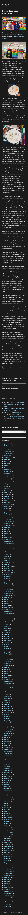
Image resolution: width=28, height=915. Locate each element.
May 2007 (6, 860)
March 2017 (7, 654)
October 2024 (7, 479)
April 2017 (6, 652)
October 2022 (7, 523)
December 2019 (8, 589)
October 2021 (7, 547)
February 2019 (7, 609)
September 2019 (8, 595)
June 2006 (6, 881)
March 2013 (7, 745)
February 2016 (7, 679)
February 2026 (8, 448)
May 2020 (6, 580)
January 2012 (7, 770)
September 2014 (8, 712)
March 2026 (7, 446)
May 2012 (6, 764)
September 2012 (8, 757)
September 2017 (8, 642)
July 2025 (6, 461)
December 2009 (8, 815)
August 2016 (7, 667)
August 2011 (7, 780)
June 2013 (6, 739)
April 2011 (6, 788)
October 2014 (7, 710)
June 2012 (6, 763)
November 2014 (8, 708)
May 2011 (6, 786)
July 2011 (6, 782)
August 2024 (7, 483)
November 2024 (8, 477)
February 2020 (8, 586)
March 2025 (7, 469)
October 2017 (7, 640)
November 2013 (8, 729)
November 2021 (8, 545)
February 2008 (8, 844)
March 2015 (7, 700)
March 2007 (7, 864)
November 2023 (8, 500)
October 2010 (7, 798)
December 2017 (8, 636)
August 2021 (7, 551)
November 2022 (8, 521)
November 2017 (8, 638)
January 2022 (7, 541)
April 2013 (6, 743)
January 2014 (7, 726)
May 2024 (6, 488)
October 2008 (7, 833)
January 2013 (7, 749)
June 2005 (6, 904)
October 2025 (7, 455)
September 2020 (8, 572)
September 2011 (8, 778)
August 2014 (7, 714)
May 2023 (6, 510)
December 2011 (8, 772)
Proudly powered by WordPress (15, 912)
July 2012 (6, 761)
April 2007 (6, 862)
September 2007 (8, 854)
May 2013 (6, 741)
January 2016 (7, 681)
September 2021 (8, 549)
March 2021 (7, 560)
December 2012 (8, 751)
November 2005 (8, 895)
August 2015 (7, 691)
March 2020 (7, 584)
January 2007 (7, 868)
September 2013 (8, 733)
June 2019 (6, 601)
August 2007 (7, 856)
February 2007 (7, 866)
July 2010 (6, 803)
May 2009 (6, 825)
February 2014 (7, 724)
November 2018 (8, 615)
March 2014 (7, 722)
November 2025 (8, 453)
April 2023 (6, 512)
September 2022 (8, 525)
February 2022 (8, 539)
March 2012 (7, 768)
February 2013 (7, 747)
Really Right (7, 5)
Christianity (18, 367)
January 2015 (7, 704)
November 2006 (8, 871)
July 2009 (6, 821)
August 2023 (7, 506)
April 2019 (6, 605)
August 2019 (7, 597)
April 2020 (6, 582)
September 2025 (8, 457)
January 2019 (7, 611)
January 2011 (7, 794)
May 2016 (6, 673)
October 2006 (7, 873)
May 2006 (6, 883)
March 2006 (7, 887)
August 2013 (7, 735)
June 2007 (6, 858)
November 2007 (8, 850)
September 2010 (8, 799)
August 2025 (7, 459)
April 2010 (6, 809)
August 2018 (7, 621)
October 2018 (7, 617)
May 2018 (6, 626)
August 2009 (7, 819)
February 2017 (7, 656)
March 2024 (7, 492)
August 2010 (7, 801)
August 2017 (7, 644)
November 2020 (8, 568)
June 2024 (6, 486)
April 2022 (6, 535)
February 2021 (7, 562)
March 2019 (7, 607)
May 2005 (6, 906)
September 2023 (8, 504)
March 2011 (7, 790)
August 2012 (7, 759)
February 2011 (7, 792)
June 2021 (6, 554)
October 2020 (7, 570)
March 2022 (7, 537)
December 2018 (8, 613)
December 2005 (8, 893)
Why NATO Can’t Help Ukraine (16, 416)
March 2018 (7, 630)
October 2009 (7, 817)
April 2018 (6, 628)
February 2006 (8, 889)
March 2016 (7, 677)
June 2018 (6, 624)
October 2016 (7, 663)
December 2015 (8, 683)
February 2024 (8, 494)
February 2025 (8, 471)
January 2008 (7, 846)
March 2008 (7, 842)
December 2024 (8, 475)
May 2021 (6, 556)
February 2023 (7, 516)
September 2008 (8, 834)
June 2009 (6, 823)
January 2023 (7, 518)
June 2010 (6, 805)
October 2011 (7, 776)
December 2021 (8, 543)
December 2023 (8, 498)
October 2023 (7, 502)
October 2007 (7, 852)
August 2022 (7, 527)
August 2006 (7, 877)
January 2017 (7, 658)
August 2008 (7, 836)
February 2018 (7, 632)
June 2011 (6, 784)
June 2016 (6, 671)
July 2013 (6, 737)
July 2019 (6, 599)
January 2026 (7, 449)
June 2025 (6, 463)
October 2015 (7, 687)
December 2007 (8, 848)
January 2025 (7, 473)
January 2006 (7, 891)
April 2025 (6, 467)
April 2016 (6, 675)
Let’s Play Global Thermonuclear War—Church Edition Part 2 (14, 404)
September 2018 (8, 619)
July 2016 (6, 669)
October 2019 (7, 593)
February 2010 (7, 813)
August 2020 (7, 574)
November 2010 (8, 796)
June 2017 (6, 648)
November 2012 (8, 753)
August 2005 (7, 901)
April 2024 (6, 490)
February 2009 (8, 829)
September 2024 (8, 481)
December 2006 (8, 869)
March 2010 (7, 811)
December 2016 (8, 659)
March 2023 (7, 514)
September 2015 (8, 689)
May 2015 (6, 696)
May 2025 (6, 465)
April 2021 (6, 558)
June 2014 (6, 718)
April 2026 (6, 444)
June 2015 (6, 694)
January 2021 (7, 564)
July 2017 (6, 646)
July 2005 (6, 903)
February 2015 (7, 702)
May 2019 (6, 603)
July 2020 (6, 576)
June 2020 (6, 578)
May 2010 (6, 807)
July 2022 (6, 529)
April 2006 (6, 885)
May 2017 (6, 650)
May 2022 (6, 533)
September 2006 (8, 875)
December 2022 (8, 519)
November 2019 (8, 591)
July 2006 (6, 879)
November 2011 (8, 774)
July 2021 (6, 553)
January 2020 (7, 588)
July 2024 (6, 484)
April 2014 (6, 720)
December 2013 (8, 728)
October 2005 (7, 897)
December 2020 (8, 566)
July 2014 (6, 716)
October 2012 (7, 755)
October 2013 (7, 731)
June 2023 (6, 508)
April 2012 (6, 766)
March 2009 (7, 827)
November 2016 (8, 661)
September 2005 (8, 899)
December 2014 (8, 706)
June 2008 (6, 840)
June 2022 (6, 531)
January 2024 (7, 496)
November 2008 (8, 831)
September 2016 (8, 665)
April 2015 (6, 698)
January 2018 (7, 634)
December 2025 (8, 451)
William (6, 367)
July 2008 (6, 838)
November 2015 (8, 685)
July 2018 (6, 623)
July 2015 (6, 693)
